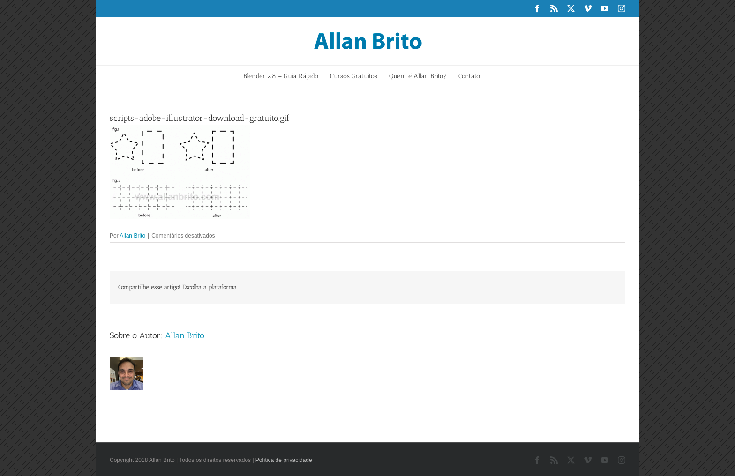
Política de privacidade (283, 460)
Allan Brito (132, 235)
